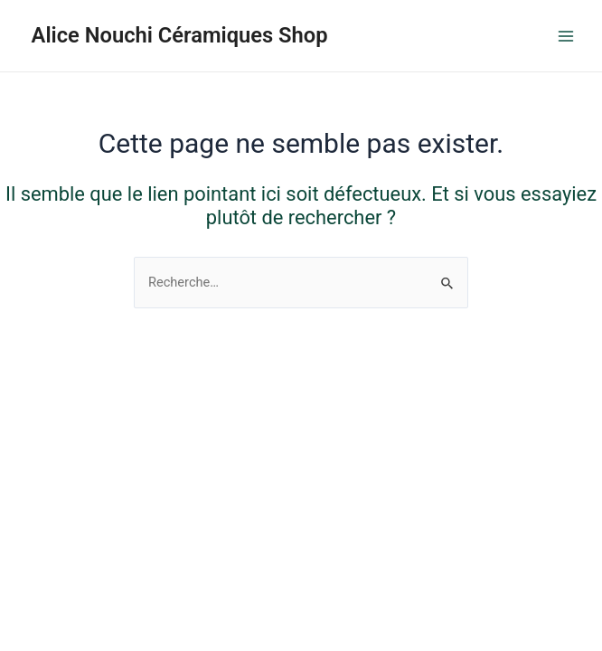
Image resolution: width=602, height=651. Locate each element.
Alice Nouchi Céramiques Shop (180, 35)
